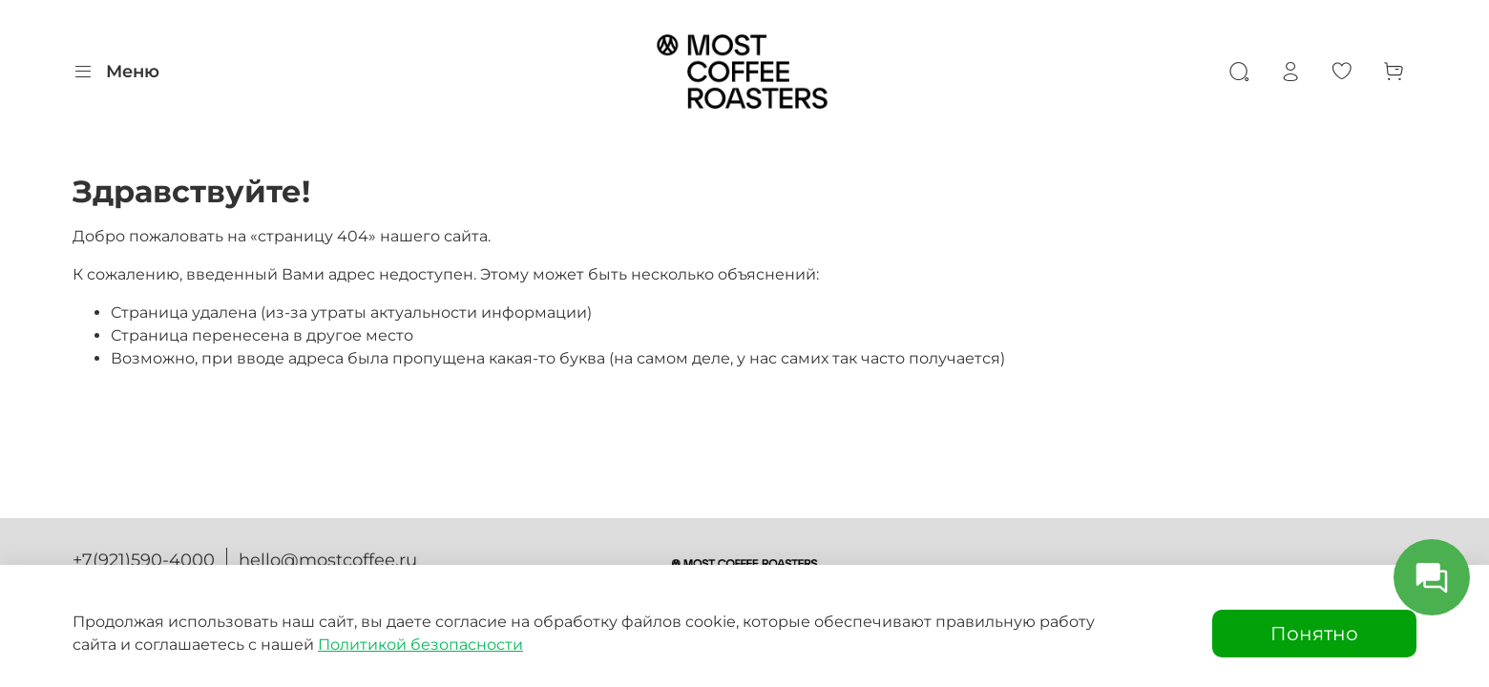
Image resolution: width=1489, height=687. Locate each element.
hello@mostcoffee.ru (328, 560)
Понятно (1314, 633)
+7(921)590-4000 (144, 560)
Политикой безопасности (420, 644)
